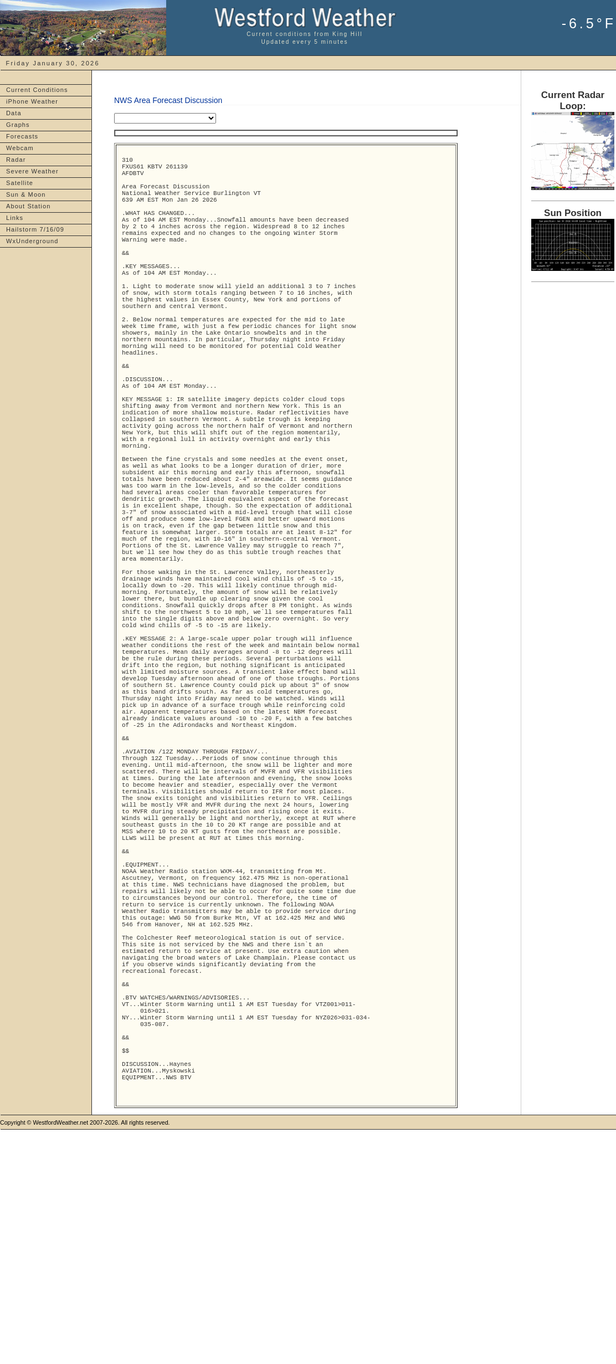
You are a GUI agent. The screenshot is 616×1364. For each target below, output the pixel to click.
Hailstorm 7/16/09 (35, 229)
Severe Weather (32, 171)
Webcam (20, 148)
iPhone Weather (32, 101)
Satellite (19, 183)
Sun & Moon (26, 194)
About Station (28, 206)
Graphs (18, 124)
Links (14, 217)
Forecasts (22, 136)
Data (14, 113)
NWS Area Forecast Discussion (168, 100)
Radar (15, 159)
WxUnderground (32, 241)
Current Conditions (37, 89)
